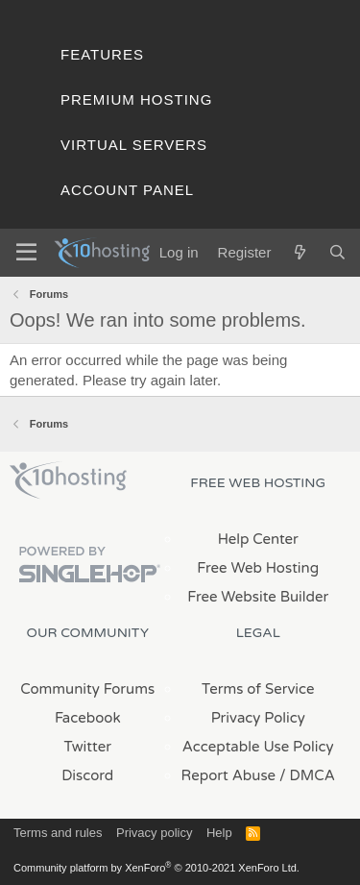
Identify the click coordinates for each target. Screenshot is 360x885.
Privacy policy (154, 832)
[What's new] (299, 252)
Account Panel (127, 190)
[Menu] (26, 253)
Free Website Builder (257, 596)
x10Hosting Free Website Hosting (68, 480)
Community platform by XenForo (156, 867)
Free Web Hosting (258, 568)
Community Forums (87, 689)
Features (102, 54)
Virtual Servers (133, 144)
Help (219, 832)
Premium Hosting (136, 99)
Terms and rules (57, 832)
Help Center (258, 539)
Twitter (87, 746)
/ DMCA (307, 775)
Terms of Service (258, 689)
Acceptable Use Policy (258, 746)
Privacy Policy (258, 717)
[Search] (337, 252)
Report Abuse (228, 775)
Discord (87, 775)
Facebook (88, 717)
